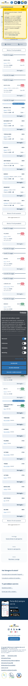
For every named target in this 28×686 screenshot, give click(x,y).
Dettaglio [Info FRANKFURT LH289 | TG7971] (20, 196)
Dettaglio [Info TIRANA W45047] (20, 470)
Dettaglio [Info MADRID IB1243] (20, 269)
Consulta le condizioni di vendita (11, 578)
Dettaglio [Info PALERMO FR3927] (20, 244)
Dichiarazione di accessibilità (8, 665)
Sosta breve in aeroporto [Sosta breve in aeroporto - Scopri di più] (14, 539)
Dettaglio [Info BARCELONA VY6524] (20, 493)
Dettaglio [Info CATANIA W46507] (20, 459)
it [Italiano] (11, 632)
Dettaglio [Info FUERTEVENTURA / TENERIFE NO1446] (20, 413)
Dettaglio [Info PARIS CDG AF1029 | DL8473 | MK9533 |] (20, 209)
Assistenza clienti (7, 588)
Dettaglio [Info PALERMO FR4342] (20, 447)
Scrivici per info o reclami (9, 591)
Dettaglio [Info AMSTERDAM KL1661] (20, 505)
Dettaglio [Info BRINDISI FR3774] (20, 156)
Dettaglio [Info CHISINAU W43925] (20, 436)
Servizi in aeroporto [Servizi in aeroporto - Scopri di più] (14, 549)
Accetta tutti (14, 363)
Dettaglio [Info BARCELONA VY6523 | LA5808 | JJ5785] (20, 95)
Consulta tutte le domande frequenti (13, 574)
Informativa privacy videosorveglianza (10, 660)
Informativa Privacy (6, 658)
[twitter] (14, 629)
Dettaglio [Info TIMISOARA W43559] (20, 424)
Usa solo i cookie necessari (14, 372)
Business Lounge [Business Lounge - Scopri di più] (14, 559)
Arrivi (20, 44)
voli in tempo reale (13, 34)
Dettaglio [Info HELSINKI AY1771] (20, 516)
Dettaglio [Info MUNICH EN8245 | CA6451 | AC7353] (20, 182)
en (16, 632)
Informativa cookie (12, 655)
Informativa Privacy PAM (7, 663)
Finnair (5, 512)
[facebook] (11, 629)
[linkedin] (17, 629)
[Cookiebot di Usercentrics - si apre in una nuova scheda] (20, 313)
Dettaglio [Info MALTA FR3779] (20, 397)
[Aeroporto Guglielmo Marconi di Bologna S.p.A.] (5, 2)
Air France (6, 203)
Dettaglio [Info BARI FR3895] (20, 383)
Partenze (8, 44)
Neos (5, 409)
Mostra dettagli (19, 358)
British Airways (7, 286)
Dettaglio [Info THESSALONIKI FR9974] (20, 142)
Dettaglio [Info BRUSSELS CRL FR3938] (20, 116)
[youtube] (19, 629)
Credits (3, 655)
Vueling (5, 88)
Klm (4, 163)
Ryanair (5, 63)
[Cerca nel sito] (19, 2)
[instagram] (9, 629)
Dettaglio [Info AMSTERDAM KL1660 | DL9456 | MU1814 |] (20, 169)
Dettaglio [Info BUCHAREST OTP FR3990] (20, 129)
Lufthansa (6, 190)
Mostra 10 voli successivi (14, 213)
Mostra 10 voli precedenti (14, 50)
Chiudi (23, 9)
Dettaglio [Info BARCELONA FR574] (20, 70)
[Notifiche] (24, 7)
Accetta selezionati (14, 367)
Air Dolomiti (6, 176)
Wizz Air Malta (7, 420)
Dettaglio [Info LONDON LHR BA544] (20, 294)
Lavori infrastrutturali (7, 7)
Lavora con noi (4, 667)
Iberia (5, 261)
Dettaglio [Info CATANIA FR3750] (20, 482)
